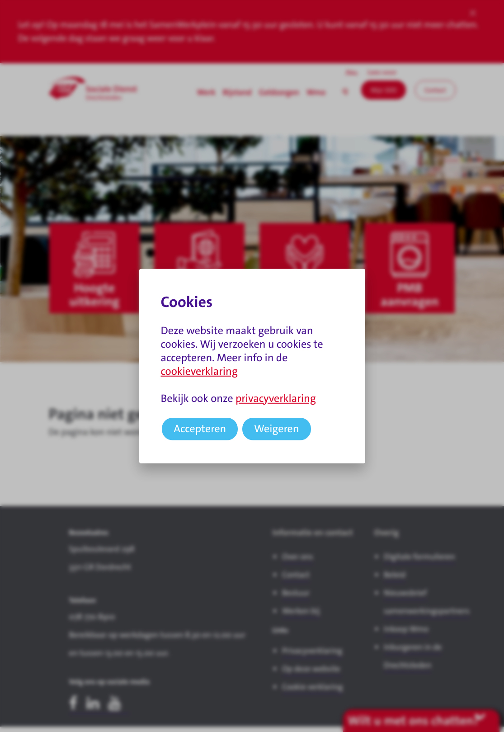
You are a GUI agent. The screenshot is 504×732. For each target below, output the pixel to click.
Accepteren (200, 428)
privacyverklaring (276, 398)
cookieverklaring (199, 371)
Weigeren (276, 428)
